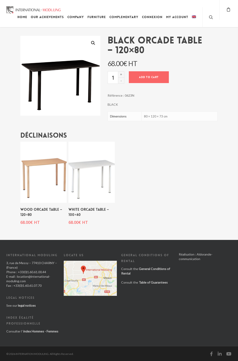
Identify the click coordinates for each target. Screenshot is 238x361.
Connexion (152, 17)
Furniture (96, 17)
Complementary (123, 17)
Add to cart (149, 77)
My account (177, 17)
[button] (93, 43)
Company (75, 17)
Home (22, 17)
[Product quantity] (113, 77)
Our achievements (47, 17)
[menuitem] (194, 20)
